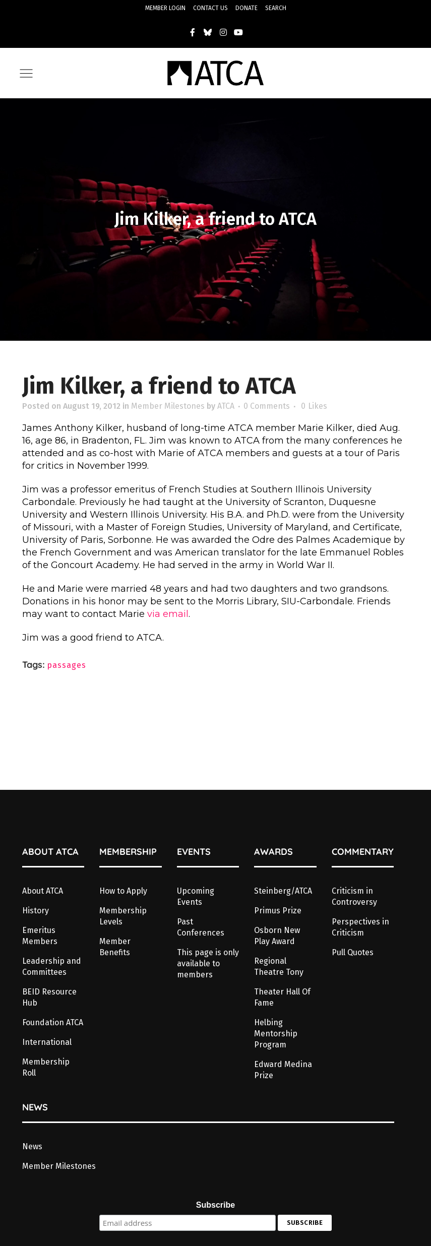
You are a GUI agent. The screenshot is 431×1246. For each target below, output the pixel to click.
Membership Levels (123, 916)
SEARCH (275, 8)
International (47, 1042)
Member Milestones (168, 406)
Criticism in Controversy (354, 896)
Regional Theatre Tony (278, 966)
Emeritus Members (39, 935)
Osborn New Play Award (277, 935)
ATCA (225, 406)
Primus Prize (277, 910)
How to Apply (123, 891)
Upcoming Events (195, 896)
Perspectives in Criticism (360, 927)
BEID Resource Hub (49, 997)
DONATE (246, 8)
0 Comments (266, 406)
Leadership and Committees (51, 966)
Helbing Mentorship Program (275, 1033)
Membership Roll (46, 1067)
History (35, 910)
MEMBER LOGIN (165, 8)
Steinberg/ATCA (283, 891)
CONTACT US (210, 8)
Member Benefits (115, 947)
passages (66, 665)
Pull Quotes (353, 952)
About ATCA (42, 891)
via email (168, 613)
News (32, 1146)
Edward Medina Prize (283, 1070)
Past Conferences (200, 927)
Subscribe (215, 1205)
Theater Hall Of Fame (282, 997)
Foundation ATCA (52, 1022)
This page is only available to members (208, 963)
